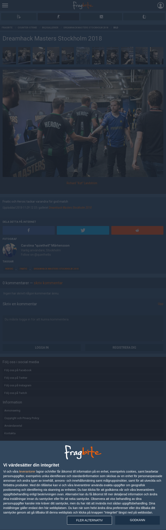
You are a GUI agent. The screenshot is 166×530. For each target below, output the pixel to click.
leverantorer (27, 471)
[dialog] (83, 485)
